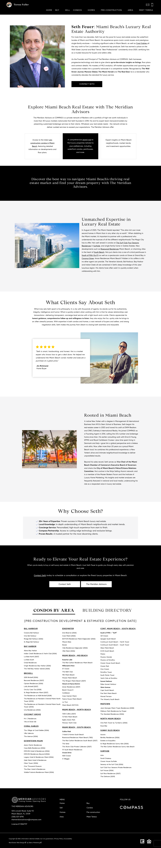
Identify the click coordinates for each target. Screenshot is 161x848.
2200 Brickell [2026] (31, 677)
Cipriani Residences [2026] (33, 683)
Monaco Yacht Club (69, 723)
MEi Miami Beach (68, 675)
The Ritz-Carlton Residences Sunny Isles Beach (117, 747)
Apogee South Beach (108, 639)
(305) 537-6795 (18, 817)
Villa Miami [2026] (68, 651)
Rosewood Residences (110, 249)
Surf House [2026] (106, 770)
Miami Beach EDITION (70, 705)
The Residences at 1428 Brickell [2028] (38, 696)
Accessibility (68, 839)
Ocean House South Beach (110, 663)
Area (62, 817)
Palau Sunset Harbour (108, 684)
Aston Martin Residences (33, 745)
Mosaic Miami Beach (69, 678)
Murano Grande (106, 657)
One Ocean (104, 669)
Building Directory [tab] (107, 610)
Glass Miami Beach (107, 648)
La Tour (65, 702)
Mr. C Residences (30, 719)
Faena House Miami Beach (72, 699)
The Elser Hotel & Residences (34, 769)
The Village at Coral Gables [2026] (36, 730)
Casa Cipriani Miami (69, 696)
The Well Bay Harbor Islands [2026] (37, 669)
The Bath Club (67, 672)
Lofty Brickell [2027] (31, 686)
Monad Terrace (106, 696)
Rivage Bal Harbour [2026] (33, 639)
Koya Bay (103, 726)
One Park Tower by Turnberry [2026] (113, 723)
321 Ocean (104, 636)
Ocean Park (104, 666)
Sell (67, 10)
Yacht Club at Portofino (108, 678)
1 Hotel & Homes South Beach (73, 735)
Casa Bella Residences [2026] (34, 748)
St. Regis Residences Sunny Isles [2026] (114, 744)
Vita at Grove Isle (30, 722)
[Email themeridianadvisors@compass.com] (147, 4)
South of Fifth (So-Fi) (90, 255)
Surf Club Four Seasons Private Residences (115, 767)
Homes (62, 812)
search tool (86, 140)
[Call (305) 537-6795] (152, 4)
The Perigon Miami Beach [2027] (74, 681)
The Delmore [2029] (107, 776)
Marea (102, 654)
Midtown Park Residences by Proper (113, 711)
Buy (88, 803)
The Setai (65, 744)
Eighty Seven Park (68, 720)
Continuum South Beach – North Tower (114, 642)
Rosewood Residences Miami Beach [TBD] (77, 737)
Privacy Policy (58, 839)
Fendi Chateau (105, 758)
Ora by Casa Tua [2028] (32, 690)
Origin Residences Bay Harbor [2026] (37, 666)
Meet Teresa (146, 10)
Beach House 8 (67, 690)
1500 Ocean (66, 756)
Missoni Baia (66, 642)
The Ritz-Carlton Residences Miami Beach (77, 663)
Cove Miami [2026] (69, 636)
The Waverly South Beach (109, 699)
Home (49, 10)
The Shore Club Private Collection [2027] (76, 747)
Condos (90, 808)
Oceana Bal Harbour (31, 633)
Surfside (96, 246)
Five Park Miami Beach (108, 693)
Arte (102, 755)
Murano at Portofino (107, 660)
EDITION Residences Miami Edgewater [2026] (78, 639)
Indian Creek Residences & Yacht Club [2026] (40, 654)
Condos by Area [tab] (53, 610)
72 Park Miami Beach (69, 717)
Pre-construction (93, 812)
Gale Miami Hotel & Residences (35, 760)
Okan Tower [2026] (31, 763)
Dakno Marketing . (35, 843)
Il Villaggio (66, 759)
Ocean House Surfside (108, 761)
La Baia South (29, 660)
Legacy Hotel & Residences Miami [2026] (38, 757)
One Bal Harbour (30, 636)
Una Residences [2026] (32, 710)
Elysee (64, 645)
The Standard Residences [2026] (112, 714)
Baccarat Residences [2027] (34, 680)
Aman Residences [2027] (71, 687)
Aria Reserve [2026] (69, 633)
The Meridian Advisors (96, 584)
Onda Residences (30, 663)
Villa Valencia (29, 733)
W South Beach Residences (72, 750)
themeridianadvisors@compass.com (26, 819)
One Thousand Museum (33, 766)
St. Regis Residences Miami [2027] (36, 692)
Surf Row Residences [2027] (110, 773)
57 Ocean (65, 669)
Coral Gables (141, 43)
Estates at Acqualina (107, 741)
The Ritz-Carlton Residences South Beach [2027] (79, 741)
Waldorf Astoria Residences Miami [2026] (39, 772)
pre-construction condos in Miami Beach (42, 143)
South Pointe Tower (107, 675)
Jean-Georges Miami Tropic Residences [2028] (117, 708)
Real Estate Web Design (17, 843)
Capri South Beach (107, 690)
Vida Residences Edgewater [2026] (75, 648)
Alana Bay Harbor (30, 651)
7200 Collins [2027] (69, 714)
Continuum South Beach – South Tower (114, 645)
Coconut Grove (88, 258)
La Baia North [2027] (31, 657)
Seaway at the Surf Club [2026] (111, 764)
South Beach (99, 252)
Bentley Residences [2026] (109, 737)
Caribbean (66, 693)
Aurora (102, 735)
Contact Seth (40, 575)
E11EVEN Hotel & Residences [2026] (36, 751)
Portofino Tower (106, 672)
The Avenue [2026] (31, 736)
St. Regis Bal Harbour (31, 642)
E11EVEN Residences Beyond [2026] (37, 754)
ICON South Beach (107, 651)
